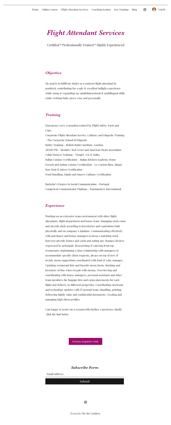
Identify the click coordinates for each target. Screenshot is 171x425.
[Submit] (84, 381)
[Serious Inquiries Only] (85, 341)
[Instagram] (145, 9)
